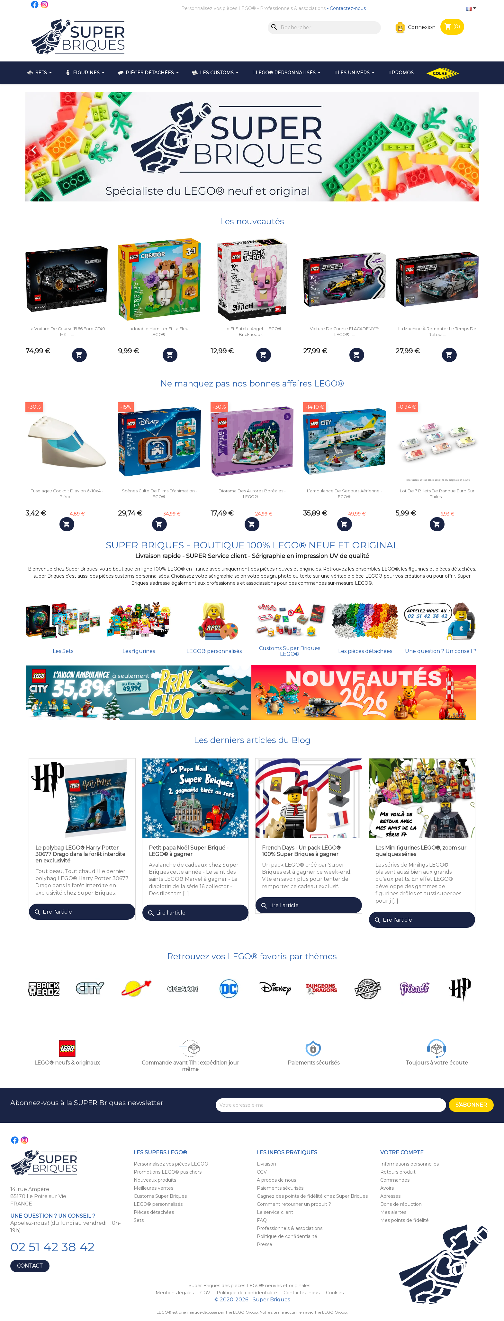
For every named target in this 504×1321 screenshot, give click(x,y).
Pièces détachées (154, 1212)
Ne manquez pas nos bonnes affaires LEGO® (252, 383)
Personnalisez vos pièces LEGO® (218, 8)
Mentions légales (175, 1293)
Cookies (335, 1293)
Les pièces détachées (365, 651)
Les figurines (138, 651)
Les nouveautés (252, 221)
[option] (252, 146)
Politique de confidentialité (287, 1236)
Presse (264, 1244)
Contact (30, 1266)
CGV (262, 1172)
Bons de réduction (401, 1204)
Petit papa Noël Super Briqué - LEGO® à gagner (189, 851)
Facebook (35, 4)
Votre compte (402, 1152)
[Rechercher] (324, 27)
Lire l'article (53, 912)
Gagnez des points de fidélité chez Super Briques (312, 1196)
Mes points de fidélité (404, 1220)
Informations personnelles (409, 1164)
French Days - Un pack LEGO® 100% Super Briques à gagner (301, 851)
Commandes (395, 1180)
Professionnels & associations (293, 8)
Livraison (266, 1164)
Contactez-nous (348, 8)
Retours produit (398, 1172)
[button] (59, 146)
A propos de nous (276, 1180)
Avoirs (387, 1188)
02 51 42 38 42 (52, 1246)
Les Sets (63, 651)
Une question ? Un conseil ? (440, 651)
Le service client (275, 1212)
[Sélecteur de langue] (472, 9)
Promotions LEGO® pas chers (168, 1172)
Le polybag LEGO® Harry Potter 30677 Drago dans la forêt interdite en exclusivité (80, 854)
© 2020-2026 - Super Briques (252, 1300)
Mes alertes (393, 1212)
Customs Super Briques (160, 1196)
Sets (139, 1220)
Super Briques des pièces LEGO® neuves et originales (249, 1285)
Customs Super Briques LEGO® (289, 651)
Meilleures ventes (153, 1188)
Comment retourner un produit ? (294, 1204)
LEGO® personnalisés (214, 651)
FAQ (262, 1220)
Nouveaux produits (155, 1180)
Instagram (44, 4)
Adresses (390, 1196)
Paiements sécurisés (280, 1188)
